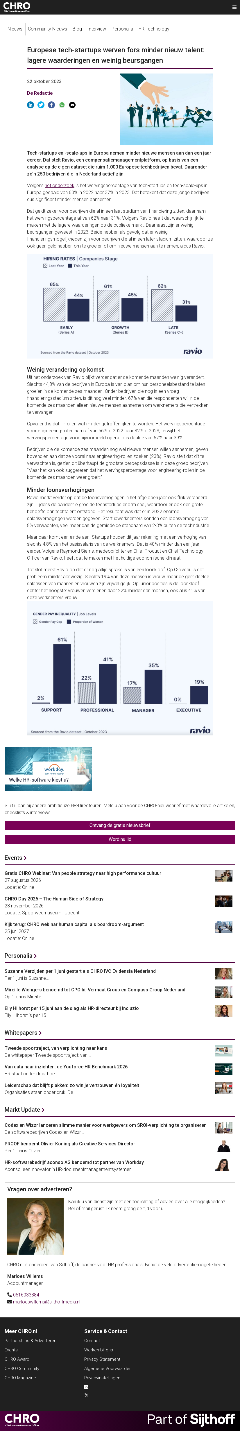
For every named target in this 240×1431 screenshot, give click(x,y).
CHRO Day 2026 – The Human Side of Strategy (54, 899)
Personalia (122, 29)
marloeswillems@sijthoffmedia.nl (46, 1302)
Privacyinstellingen (102, 1377)
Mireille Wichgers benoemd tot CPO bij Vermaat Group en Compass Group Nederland (95, 990)
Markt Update (22, 1109)
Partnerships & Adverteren (30, 1340)
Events (13, 857)
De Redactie (40, 93)
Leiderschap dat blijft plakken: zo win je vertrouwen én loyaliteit (72, 1085)
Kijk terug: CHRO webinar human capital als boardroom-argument (74, 924)
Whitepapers (21, 1032)
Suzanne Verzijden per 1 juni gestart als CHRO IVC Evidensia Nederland (80, 971)
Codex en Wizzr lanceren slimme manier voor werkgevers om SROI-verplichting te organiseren (106, 1125)
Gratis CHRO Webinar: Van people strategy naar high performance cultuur (83, 873)
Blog (77, 29)
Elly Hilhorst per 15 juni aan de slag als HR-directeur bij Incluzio (72, 1008)
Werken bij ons (98, 1350)
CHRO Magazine (20, 1377)
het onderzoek (59, 185)
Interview (96, 29)
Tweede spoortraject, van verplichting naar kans (56, 1048)
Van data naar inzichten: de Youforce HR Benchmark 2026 (66, 1067)
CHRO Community (22, 1368)
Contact (92, 1340)
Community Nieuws (47, 29)
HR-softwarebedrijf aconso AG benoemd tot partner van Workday (74, 1162)
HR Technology (154, 29)
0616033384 (26, 1295)
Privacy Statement (102, 1359)
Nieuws (15, 29)
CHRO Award (17, 1359)
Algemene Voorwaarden (108, 1368)
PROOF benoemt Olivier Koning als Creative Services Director (70, 1144)
